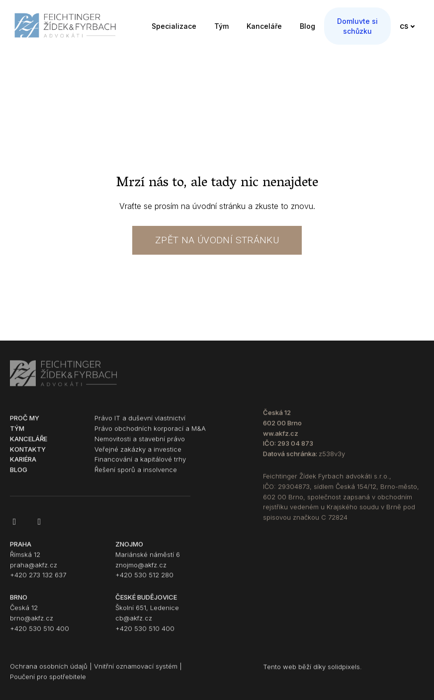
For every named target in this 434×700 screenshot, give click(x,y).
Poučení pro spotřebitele (48, 683)
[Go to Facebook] (14, 527)
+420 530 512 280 (144, 581)
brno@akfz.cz (31, 624)
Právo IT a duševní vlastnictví (139, 424)
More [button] (371, 22)
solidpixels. (345, 673)
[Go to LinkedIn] (39, 527)
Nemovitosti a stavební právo (139, 444)
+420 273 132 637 (38, 581)
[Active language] (410, 22)
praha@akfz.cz (33, 570)
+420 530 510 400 (39, 634)
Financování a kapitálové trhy (140, 465)
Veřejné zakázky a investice (137, 455)
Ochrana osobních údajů (48, 672)
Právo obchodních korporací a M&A (150, 434)
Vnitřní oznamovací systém (135, 672)
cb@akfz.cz (133, 624)
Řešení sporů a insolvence (135, 476)
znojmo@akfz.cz (141, 570)
